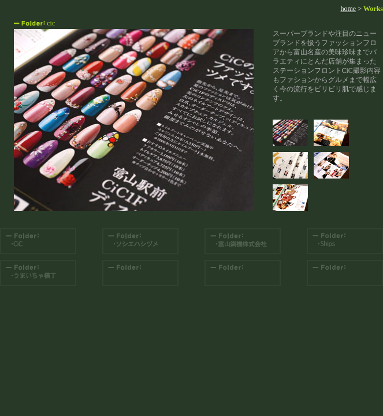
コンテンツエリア (134, 120)
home (348, 9)
